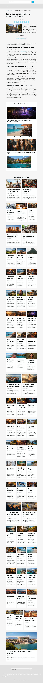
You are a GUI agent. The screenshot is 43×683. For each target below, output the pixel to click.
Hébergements (24, 674)
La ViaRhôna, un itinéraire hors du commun (13, 514)
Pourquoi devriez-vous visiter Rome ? (11, 320)
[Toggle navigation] (7, 6)
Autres (11, 10)
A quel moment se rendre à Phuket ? (21, 279)
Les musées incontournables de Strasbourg (29, 236)
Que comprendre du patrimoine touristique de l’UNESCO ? (12, 237)
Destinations (14, 674)
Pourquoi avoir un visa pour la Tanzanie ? (21, 491)
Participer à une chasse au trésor (21, 39)
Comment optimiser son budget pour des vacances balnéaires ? (13, 192)
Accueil (7, 10)
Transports (33, 674)
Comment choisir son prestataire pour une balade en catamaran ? (29, 387)
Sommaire (22, 35)
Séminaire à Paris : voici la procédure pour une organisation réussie (20, 120)
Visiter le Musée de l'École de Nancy (21, 36)
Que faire (8, 675)
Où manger (4, 675)
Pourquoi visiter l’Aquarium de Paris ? (32, 407)
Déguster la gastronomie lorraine (21, 38)
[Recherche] (20, 2)
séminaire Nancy (24, 51)
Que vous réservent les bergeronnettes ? (29, 514)
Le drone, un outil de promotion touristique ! (19, 169)
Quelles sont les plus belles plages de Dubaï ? (19, 137)
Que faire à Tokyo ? (31, 490)
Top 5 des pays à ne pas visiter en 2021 (20, 598)
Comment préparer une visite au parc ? (10, 491)
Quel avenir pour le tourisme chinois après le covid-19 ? (21, 153)
